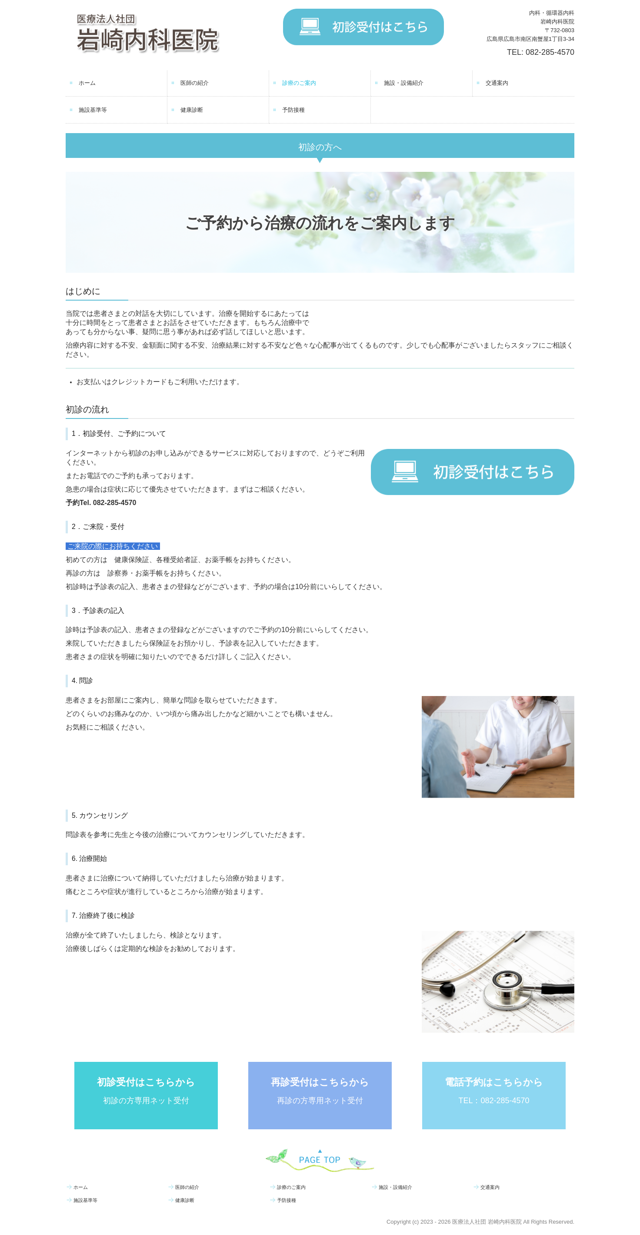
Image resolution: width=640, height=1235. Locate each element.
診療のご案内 (299, 83)
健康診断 (191, 110)
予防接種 (293, 110)
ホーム (87, 83)
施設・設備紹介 (403, 83)
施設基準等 (93, 110)
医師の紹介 (194, 83)
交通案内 (497, 83)
